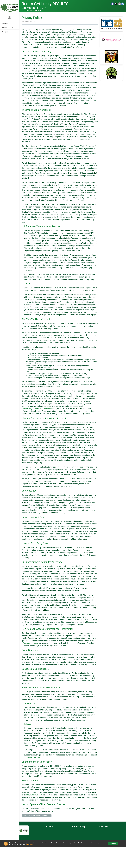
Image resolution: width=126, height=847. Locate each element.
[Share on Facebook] (112, 3)
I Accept (113, 844)
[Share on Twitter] (115, 3)
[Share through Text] (122, 3)
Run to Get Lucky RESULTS (45, 4)
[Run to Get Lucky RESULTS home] (9, 7)
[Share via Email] (119, 3)
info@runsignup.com (30, 643)
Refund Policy (7, 28)
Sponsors (5, 32)
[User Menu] (9, 17)
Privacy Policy (28, 844)
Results (5, 23)
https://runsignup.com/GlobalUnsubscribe (38, 409)
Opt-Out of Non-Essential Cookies (37, 816)
